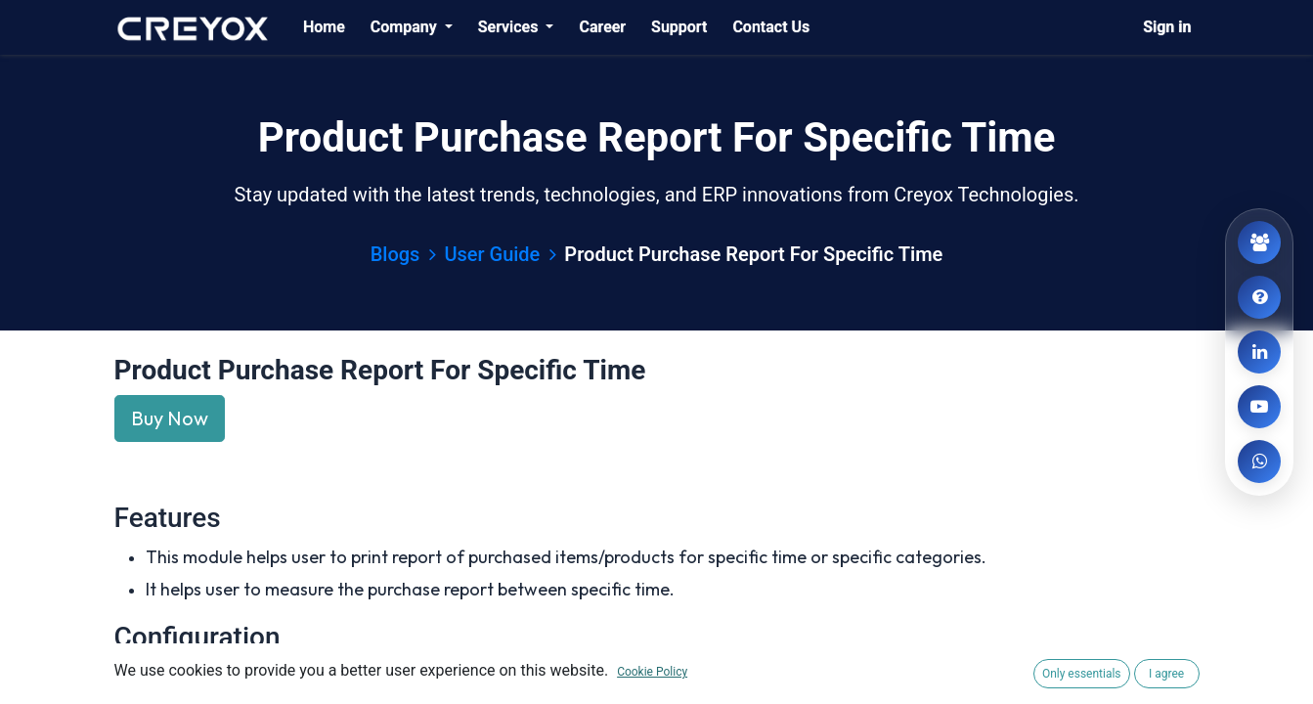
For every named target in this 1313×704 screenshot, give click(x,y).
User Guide (500, 254)
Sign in (1167, 27)
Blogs (404, 254)
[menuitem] (324, 27)
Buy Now (169, 418)
